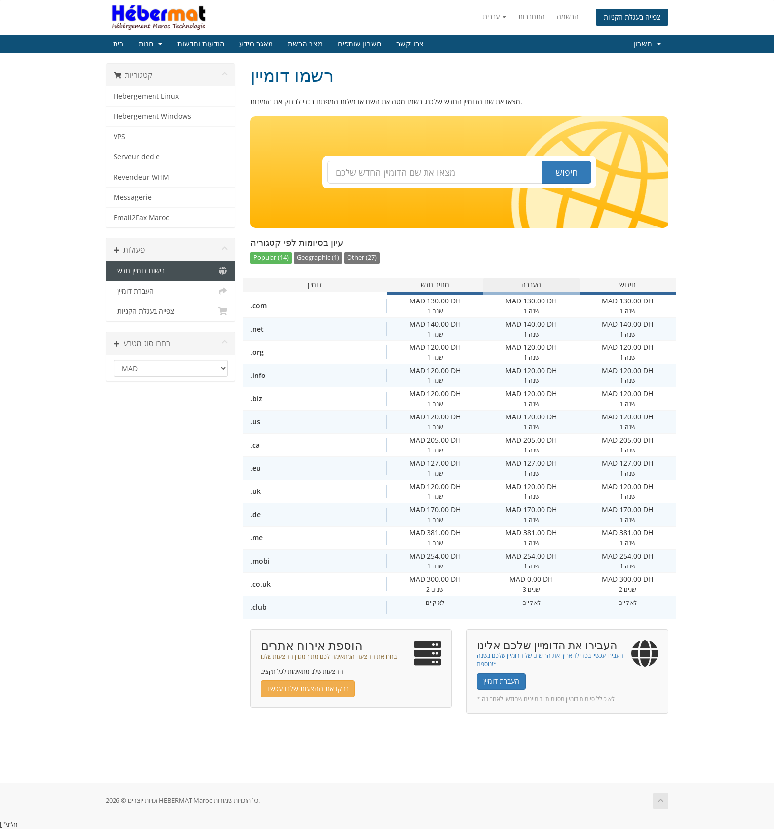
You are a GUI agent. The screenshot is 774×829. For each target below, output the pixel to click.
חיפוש (567, 172)
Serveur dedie (137, 156)
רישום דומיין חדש (171, 271)
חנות (150, 43)
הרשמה (568, 16)
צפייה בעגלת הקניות (632, 17)
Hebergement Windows (152, 116)
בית (118, 43)
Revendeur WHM (141, 177)
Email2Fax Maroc (141, 217)
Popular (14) (271, 257)
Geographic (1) (318, 257)
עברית (494, 16)
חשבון (647, 43)
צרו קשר (410, 43)
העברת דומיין (171, 291)
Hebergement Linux (146, 96)
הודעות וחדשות (201, 43)
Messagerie (133, 197)
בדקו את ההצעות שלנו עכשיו (307, 688)
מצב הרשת (305, 43)
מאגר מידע (256, 43)
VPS (119, 136)
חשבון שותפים (360, 43)
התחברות (531, 16)
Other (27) (362, 257)
